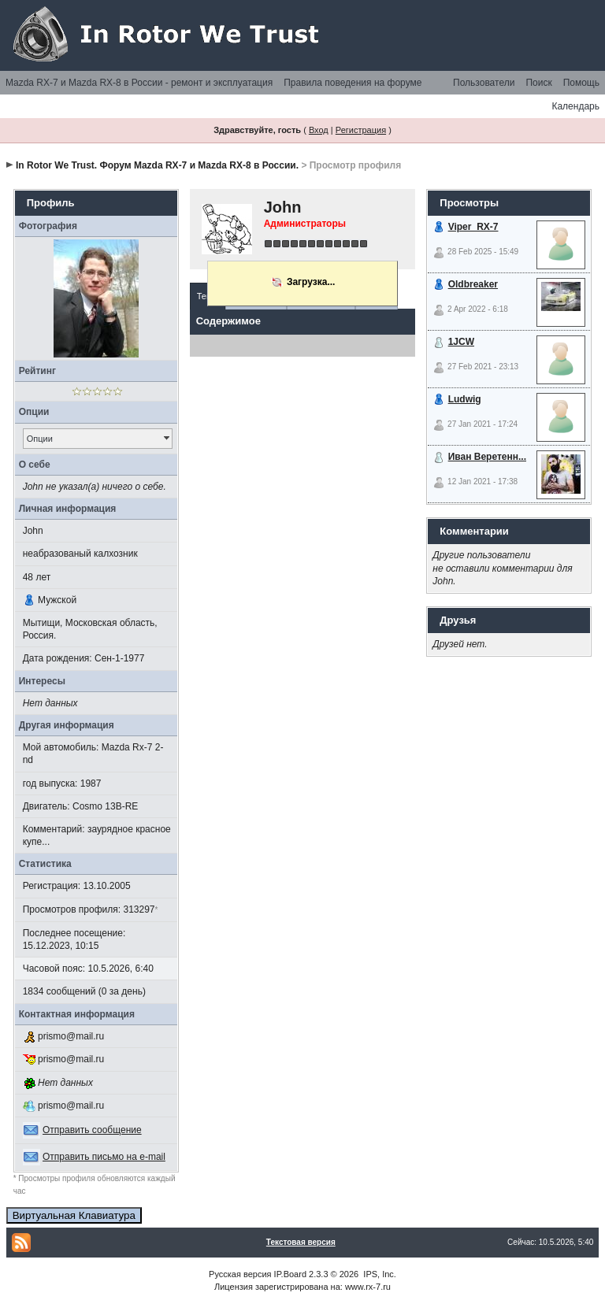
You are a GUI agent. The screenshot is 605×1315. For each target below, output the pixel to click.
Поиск (538, 82)
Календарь (575, 106)
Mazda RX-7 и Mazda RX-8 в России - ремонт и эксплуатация (139, 82)
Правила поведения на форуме (352, 82)
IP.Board (290, 1274)
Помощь (581, 82)
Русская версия (240, 1274)
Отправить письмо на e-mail (104, 1156)
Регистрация (361, 130)
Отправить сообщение (92, 1129)
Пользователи (483, 82)
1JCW (461, 341)
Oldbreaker (473, 284)
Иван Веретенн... (487, 456)
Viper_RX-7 (473, 226)
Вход (318, 130)
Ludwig (464, 399)
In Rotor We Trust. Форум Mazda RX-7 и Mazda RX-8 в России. (157, 165)
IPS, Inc (378, 1274)
